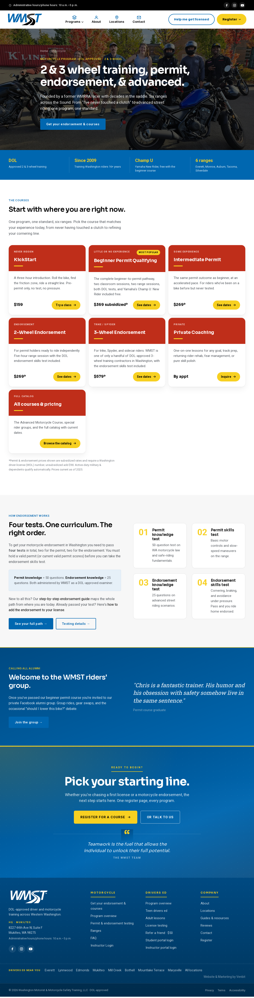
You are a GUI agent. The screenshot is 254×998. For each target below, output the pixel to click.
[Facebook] (227, 5)
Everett (50, 971)
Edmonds (82, 971)
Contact (206, 934)
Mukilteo (99, 971)
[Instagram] (234, 5)
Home (44, 52)
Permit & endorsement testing (112, 924)
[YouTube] (242, 5)
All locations (193, 971)
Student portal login (159, 941)
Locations (208, 912)
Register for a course (105, 818)
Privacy (209, 991)
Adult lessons (155, 919)
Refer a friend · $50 (159, 934)
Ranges (96, 932)
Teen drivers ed (156, 912)
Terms (221, 991)
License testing (156, 927)
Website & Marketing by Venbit (224, 978)
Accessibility (237, 991)
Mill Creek (114, 971)
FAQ (93, 939)
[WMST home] (27, 20)
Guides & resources (215, 919)
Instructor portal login (161, 949)
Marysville (175, 971)
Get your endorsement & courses (73, 125)
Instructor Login (102, 947)
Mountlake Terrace (151, 971)
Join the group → (29, 726)
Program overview (103, 917)
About (205, 904)
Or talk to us (160, 818)
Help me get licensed (190, 20)
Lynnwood (65, 971)
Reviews (206, 927)
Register (230, 20)
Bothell (130, 971)
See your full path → (31, 628)
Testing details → (76, 628)
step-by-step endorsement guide (64, 603)
